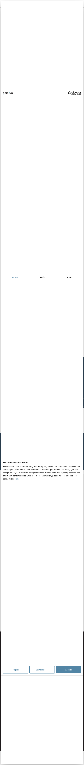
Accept (68, 670)
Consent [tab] (15, 277)
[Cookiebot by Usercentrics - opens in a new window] (70, 93)
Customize (42, 670)
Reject (16, 670)
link (17, 479)
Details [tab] (42, 277)
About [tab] (69, 277)
